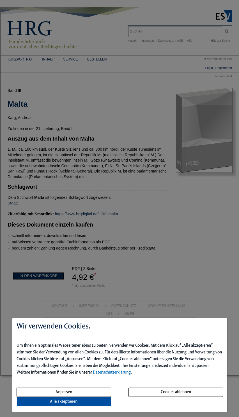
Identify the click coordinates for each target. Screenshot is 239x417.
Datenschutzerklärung (112, 372)
